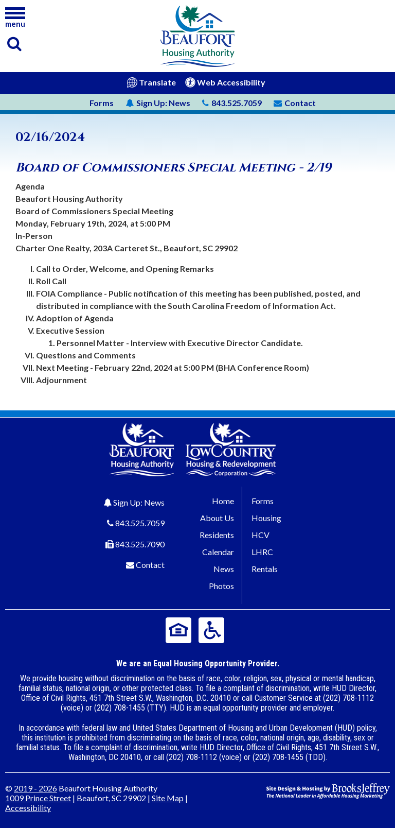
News (157, 103)
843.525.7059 (140, 523)
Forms (101, 103)
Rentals (265, 569)
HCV (261, 535)
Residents (217, 535)
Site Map (168, 798)
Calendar (218, 552)
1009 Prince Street (38, 798)
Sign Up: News (139, 502)
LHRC (262, 552)
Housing (266, 518)
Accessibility (28, 808)
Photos (221, 586)
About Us (217, 518)
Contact (150, 565)
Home (223, 501)
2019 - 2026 (35, 788)
